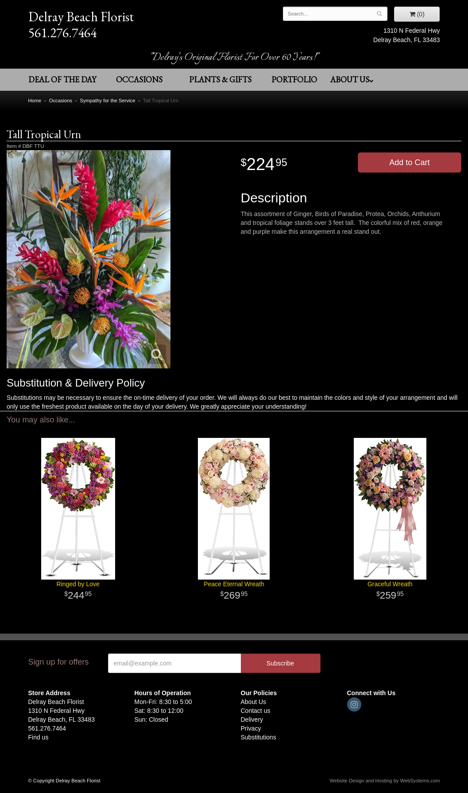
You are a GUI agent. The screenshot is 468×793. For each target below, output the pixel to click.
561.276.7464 (62, 33)
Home (35, 100)
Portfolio (294, 79)
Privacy (251, 728)
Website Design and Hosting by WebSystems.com (385, 780)
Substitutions (258, 737)
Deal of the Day (62, 79)
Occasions (139, 79)
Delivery (252, 719)
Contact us (256, 710)
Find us (38, 737)
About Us (352, 79)
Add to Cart (409, 162)
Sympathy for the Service (107, 100)
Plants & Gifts (220, 79)
